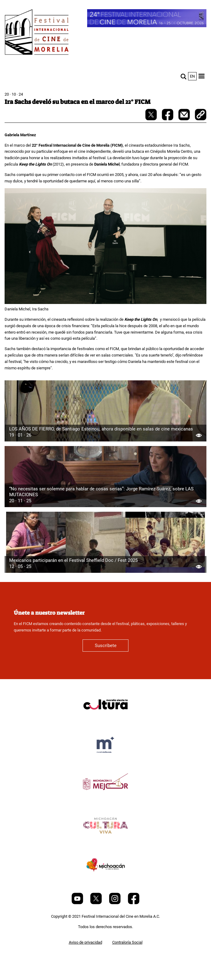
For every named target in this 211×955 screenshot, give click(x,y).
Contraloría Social (127, 942)
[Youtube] (78, 903)
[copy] (200, 115)
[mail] (184, 119)
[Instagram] (115, 903)
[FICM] (37, 33)
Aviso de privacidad (85, 942)
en (192, 76)
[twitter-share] (151, 119)
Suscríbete (106, 645)
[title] (105, 719)
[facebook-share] (168, 119)
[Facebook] (133, 903)
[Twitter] (96, 903)
